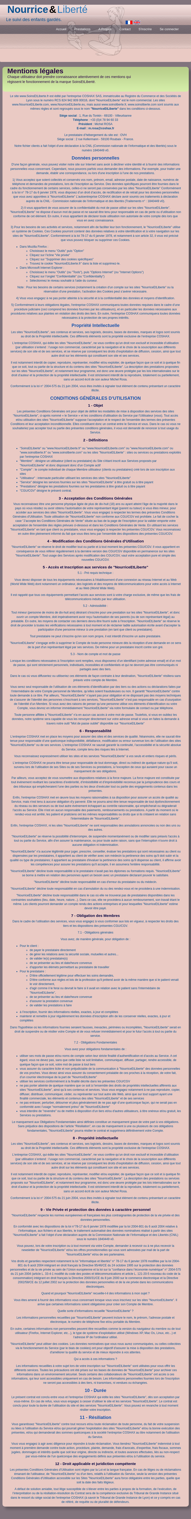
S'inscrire (145, 29)
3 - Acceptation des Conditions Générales (95, 498)
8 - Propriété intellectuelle (95, 1138)
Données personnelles (95, 158)
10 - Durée (95, 1390)
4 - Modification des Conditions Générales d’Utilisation (95, 541)
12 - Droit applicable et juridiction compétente (95, 1464)
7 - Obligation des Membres (95, 915)
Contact (125, 29)
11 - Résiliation (95, 1417)
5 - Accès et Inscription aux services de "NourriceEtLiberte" (95, 567)
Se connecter (169, 29)
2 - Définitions (95, 440)
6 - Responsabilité (95, 731)
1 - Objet (95, 405)
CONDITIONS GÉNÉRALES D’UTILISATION (95, 398)
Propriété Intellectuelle (95, 325)
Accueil (61, 29)
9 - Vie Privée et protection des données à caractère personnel (95, 1209)
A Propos (105, 29)
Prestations (82, 29)
